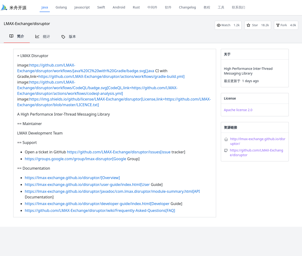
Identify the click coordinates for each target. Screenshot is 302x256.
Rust (136, 7)
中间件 (152, 7)
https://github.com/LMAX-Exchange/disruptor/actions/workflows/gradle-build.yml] (111, 76)
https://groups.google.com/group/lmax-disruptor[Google (75, 158)
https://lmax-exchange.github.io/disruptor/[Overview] (72, 177)
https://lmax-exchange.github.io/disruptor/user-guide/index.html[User (87, 184)
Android (119, 7)
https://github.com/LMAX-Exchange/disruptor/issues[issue (119, 152)
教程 (207, 7)
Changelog (187, 7)
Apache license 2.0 (238, 110)
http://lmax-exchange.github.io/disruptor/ (257, 141)
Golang (61, 7)
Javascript (82, 7)
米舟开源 (17, 7)
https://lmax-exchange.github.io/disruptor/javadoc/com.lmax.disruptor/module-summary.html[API (112, 191)
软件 (168, 7)
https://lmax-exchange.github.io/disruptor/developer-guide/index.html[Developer (97, 203)
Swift (101, 7)
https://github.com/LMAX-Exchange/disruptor (256, 152)
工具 (221, 7)
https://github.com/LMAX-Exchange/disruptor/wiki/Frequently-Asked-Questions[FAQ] (100, 210)
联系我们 (238, 7)
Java (45, 7)
